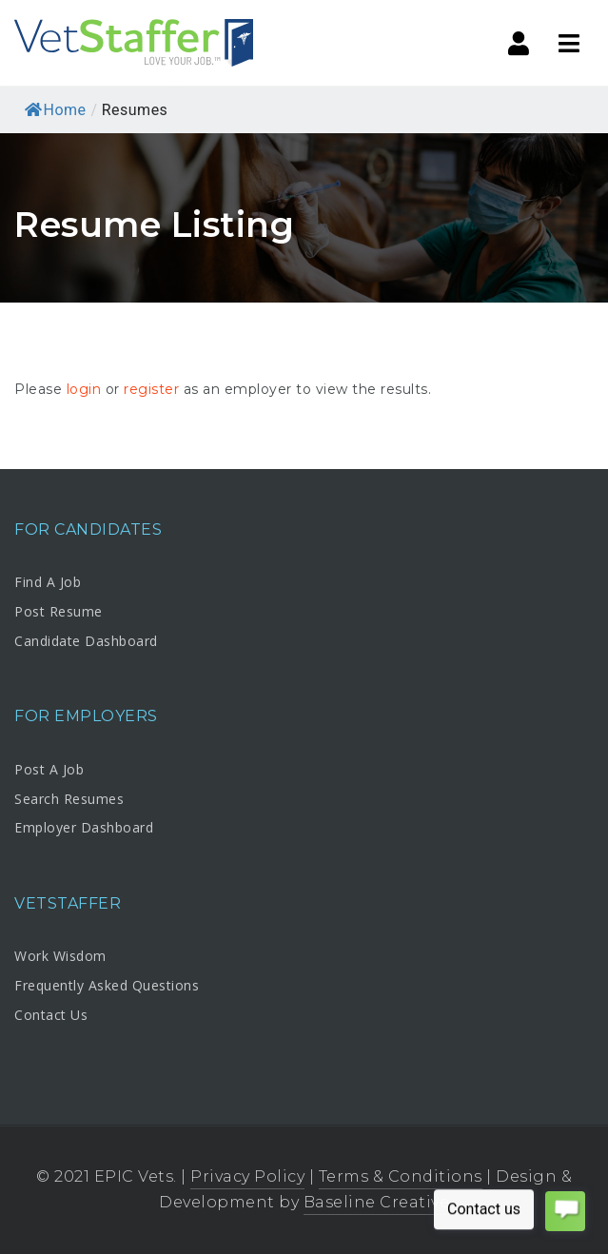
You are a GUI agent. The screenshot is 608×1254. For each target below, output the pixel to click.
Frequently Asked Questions (106, 985)
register (151, 389)
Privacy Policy (247, 1176)
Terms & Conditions (400, 1176)
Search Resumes (69, 799)
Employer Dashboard (83, 827)
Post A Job (49, 769)
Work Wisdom (60, 956)
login (84, 389)
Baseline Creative (377, 1202)
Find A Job (47, 582)
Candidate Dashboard (86, 641)
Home (56, 110)
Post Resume (58, 611)
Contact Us (51, 1015)
